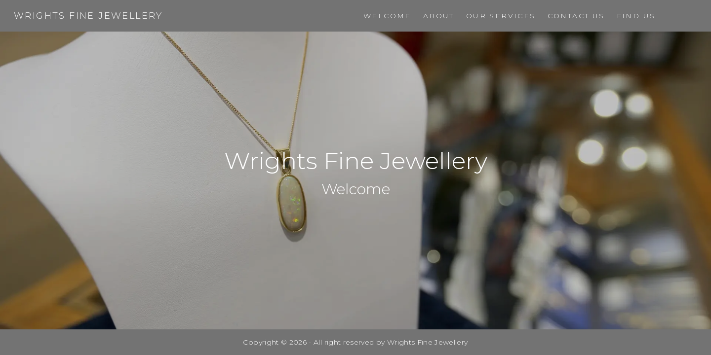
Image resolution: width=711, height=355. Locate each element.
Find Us (636, 15)
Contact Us (576, 15)
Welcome (387, 15)
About (438, 15)
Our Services (501, 15)
